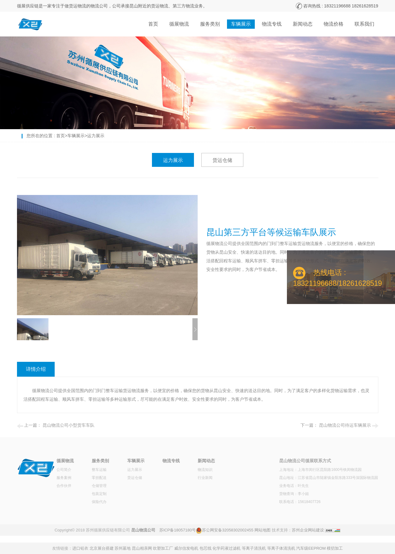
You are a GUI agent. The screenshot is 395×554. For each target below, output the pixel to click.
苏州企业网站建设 (308, 530)
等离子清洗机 (254, 548)
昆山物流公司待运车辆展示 (345, 425)
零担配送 (99, 478)
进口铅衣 (80, 548)
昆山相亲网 (142, 548)
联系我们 (364, 24)
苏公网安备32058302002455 (227, 530)
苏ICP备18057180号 (177, 530)
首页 (153, 24)
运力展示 (95, 135)
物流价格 (333, 24)
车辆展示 (241, 24)
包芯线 (206, 548)
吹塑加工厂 (163, 548)
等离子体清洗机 (281, 548)
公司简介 (64, 469)
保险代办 (99, 502)
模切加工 (335, 548)
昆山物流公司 (143, 530)
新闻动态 (303, 24)
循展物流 (179, 24)
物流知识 (205, 469)
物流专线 (272, 24)
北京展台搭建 (102, 548)
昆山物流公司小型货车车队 (69, 425)
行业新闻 (205, 478)
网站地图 (262, 530)
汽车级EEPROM (311, 548)
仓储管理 (99, 486)
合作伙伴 (64, 486)
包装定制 (99, 494)
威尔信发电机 (186, 548)
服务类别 (210, 24)
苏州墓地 (123, 548)
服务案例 (64, 478)
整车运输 (99, 469)
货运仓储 (222, 160)
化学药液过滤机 (226, 548)
